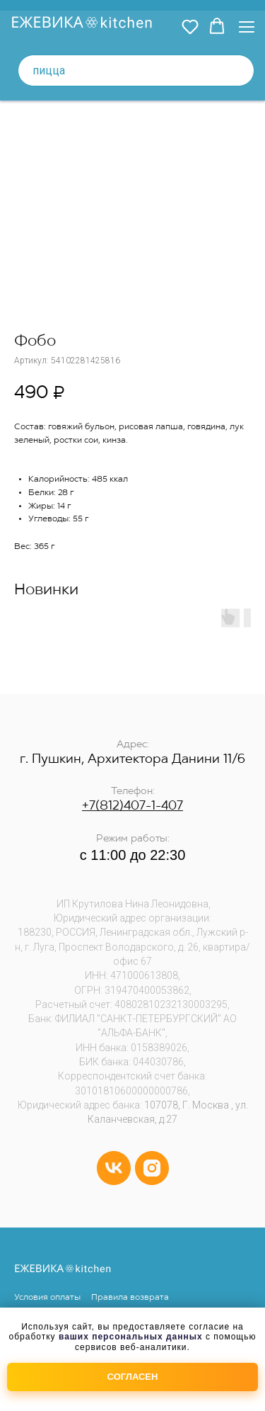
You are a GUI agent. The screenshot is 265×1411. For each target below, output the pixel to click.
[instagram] (152, 1168)
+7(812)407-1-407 (132, 806)
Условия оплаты (47, 1297)
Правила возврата (130, 1297)
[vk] (114, 1168)
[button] (190, 26)
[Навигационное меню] (246, 26)
